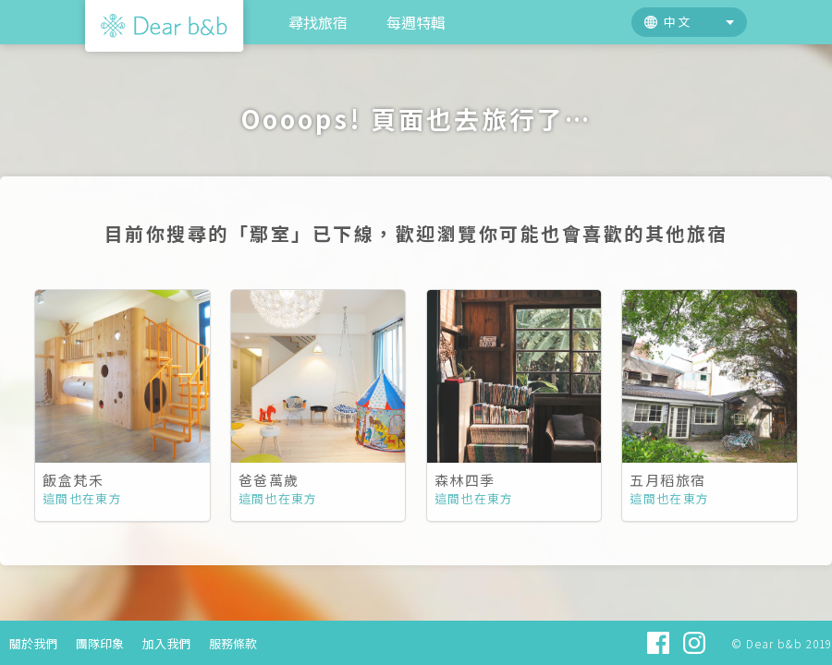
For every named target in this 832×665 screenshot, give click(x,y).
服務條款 (233, 643)
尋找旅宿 (318, 22)
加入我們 (166, 643)
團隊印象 (100, 643)
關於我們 (33, 643)
